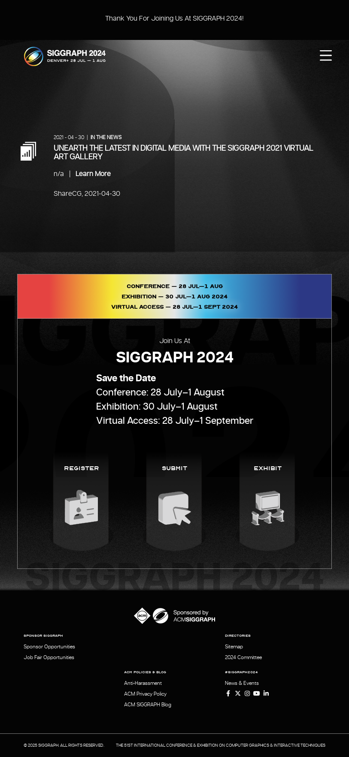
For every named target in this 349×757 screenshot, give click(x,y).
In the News (106, 137)
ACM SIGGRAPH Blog (147, 704)
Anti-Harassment (143, 683)
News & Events (242, 683)
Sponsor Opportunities (49, 646)
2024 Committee (243, 657)
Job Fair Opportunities (49, 657)
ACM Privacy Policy (145, 693)
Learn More (93, 173)
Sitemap (234, 646)
